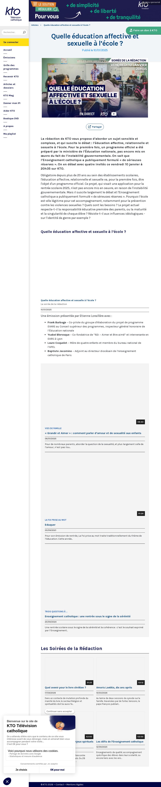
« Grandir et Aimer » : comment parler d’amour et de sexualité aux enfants (93, 433)
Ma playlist (9, 133)
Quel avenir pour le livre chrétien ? (65, 687)
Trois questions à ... (56, 611)
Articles (35, 25)
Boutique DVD (11, 118)
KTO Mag (8, 95)
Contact (60, 784)
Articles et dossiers (9, 86)
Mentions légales (74, 784)
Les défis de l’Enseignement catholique (119, 741)
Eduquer (50, 524)
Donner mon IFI (11, 103)
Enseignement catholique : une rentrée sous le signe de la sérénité (88, 616)
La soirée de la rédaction (54, 304)
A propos (8, 126)
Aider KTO (9, 110)
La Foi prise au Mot (55, 520)
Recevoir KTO (11, 76)
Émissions (9, 57)
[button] (95, 127)
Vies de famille (53, 428)
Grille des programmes (10, 67)
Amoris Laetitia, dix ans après (114, 687)
